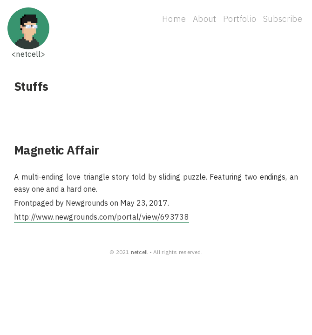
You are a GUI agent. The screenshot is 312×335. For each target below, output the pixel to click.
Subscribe (282, 18)
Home (174, 18)
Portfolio (239, 18)
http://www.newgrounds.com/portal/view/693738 (101, 216)
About (205, 18)
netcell (139, 251)
